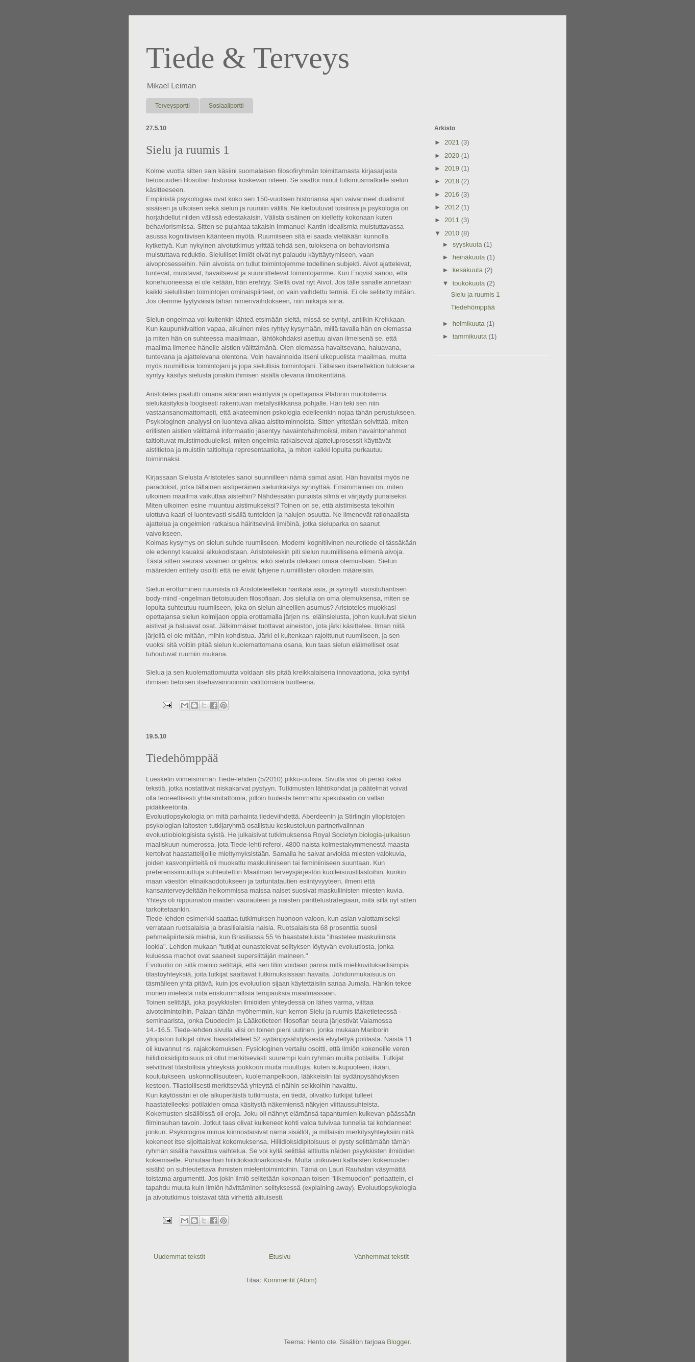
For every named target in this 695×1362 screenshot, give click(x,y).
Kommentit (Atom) (290, 1280)
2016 (452, 194)
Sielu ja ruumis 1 (187, 149)
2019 (452, 168)
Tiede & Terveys (248, 58)
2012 (452, 207)
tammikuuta (471, 336)
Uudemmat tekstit (179, 1256)
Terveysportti (172, 105)
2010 (452, 233)
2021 (452, 142)
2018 (452, 181)
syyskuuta (468, 244)
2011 (452, 220)
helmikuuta (469, 323)
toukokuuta (470, 283)
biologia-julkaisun (384, 835)
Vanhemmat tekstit (381, 1256)
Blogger (398, 1342)
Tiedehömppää (182, 757)
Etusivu (280, 1256)
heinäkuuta (470, 257)
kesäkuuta (469, 270)
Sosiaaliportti (226, 105)
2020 (452, 155)
